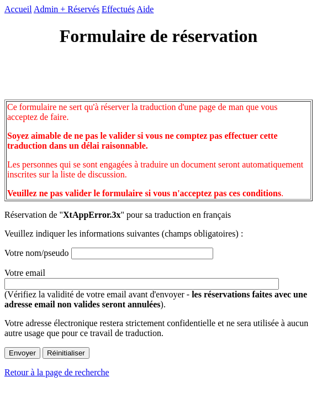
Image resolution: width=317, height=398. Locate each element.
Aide (145, 9)
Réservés (83, 9)
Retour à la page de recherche (56, 372)
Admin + (50, 9)
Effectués (118, 9)
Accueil (18, 9)
